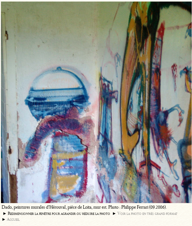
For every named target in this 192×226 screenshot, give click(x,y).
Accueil (13, 219)
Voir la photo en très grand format (147, 213)
